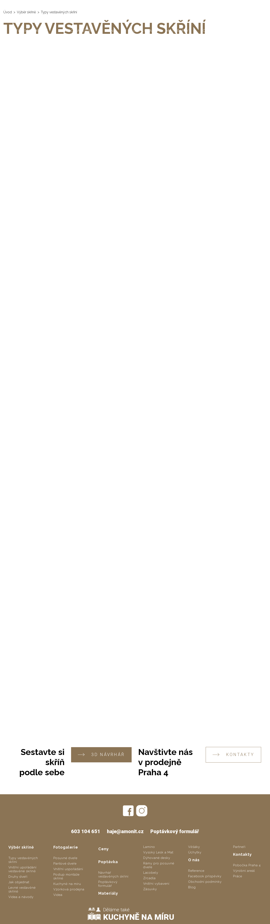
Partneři (239, 847)
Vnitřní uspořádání (68, 869)
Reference (196, 871)
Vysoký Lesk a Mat (158, 852)
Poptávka (141, 31)
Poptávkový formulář (174, 831)
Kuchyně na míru (67, 884)
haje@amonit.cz (251, 4)
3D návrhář (101, 754)
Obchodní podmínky (205, 882)
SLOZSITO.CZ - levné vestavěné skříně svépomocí (124, 4)
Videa (57, 895)
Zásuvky (150, 889)
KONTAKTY (233, 754)
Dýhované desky (156, 858)
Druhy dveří (17, 877)
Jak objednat (18, 882)
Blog (192, 887)
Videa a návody (21, 897)
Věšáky (194, 847)
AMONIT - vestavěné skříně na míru (38, 4)
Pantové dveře (65, 863)
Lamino (149, 847)
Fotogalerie (77, 31)
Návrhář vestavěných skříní (113, 874)
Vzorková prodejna (68, 889)
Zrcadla (149, 878)
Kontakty (241, 31)
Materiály (177, 31)
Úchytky (194, 852)
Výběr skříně (33, 31)
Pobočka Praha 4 (247, 865)
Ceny (111, 31)
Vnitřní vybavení (156, 884)
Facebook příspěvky (204, 876)
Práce (237, 876)
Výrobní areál (244, 871)
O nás (209, 31)
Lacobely (150, 873)
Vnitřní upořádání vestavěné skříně (22, 869)
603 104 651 (221, 4)
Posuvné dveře (65, 858)
